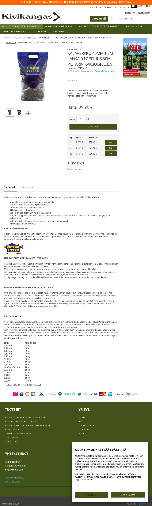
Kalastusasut (134, 26)
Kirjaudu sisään (143, 13)
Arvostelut (28, 182)
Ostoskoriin (93, 127)
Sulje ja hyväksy (128, 496)
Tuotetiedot (10, 182)
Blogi (96, 7)
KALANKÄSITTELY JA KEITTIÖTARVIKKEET (99, 26)
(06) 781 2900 (12, 476)
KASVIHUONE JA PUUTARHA (58, 26)
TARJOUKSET (39, 31)
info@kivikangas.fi (15, 472)
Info (89, 7)
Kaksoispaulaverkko (76, 164)
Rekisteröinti (130, 13)
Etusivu (82, 412)
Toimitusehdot (108, 7)
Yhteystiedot (122, 7)
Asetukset (91, 496)
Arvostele (105, 71)
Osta (111, 141)
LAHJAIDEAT (59, 31)
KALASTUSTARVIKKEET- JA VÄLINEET (20, 26)
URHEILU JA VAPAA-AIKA (14, 31)
